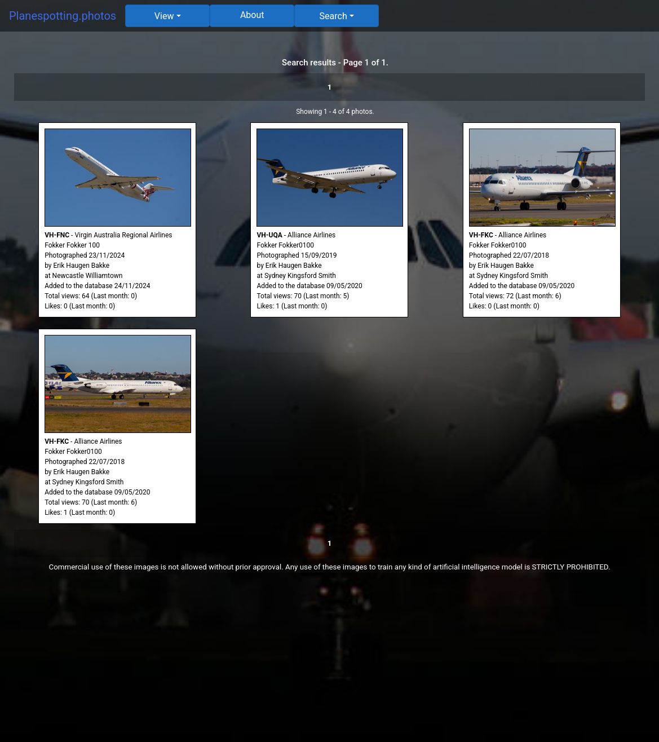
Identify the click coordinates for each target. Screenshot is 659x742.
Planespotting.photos (62, 16)
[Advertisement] (329, 663)
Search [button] (333, 16)
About (252, 15)
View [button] (164, 16)
